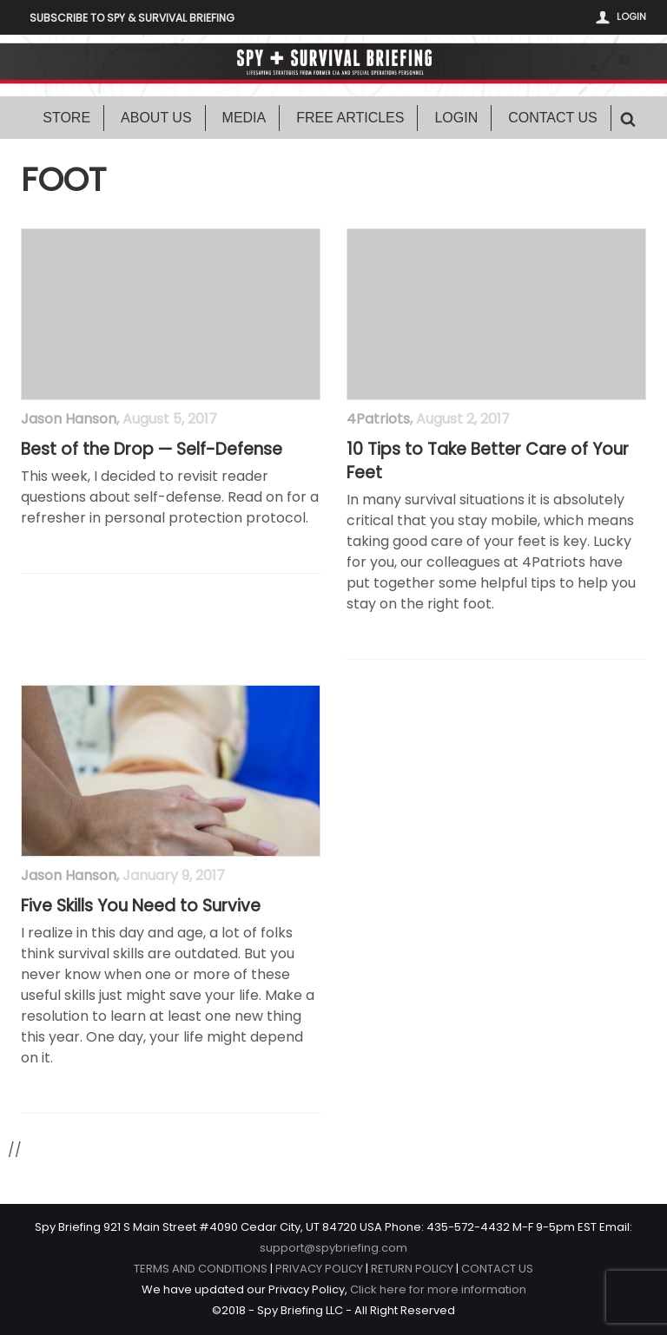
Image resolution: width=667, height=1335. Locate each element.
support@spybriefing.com (333, 1248)
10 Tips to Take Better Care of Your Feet (488, 461)
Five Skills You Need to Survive (141, 906)
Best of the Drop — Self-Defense (151, 449)
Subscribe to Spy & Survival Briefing (132, 17)
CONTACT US (497, 1268)
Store (66, 117)
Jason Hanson (68, 419)
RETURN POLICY (412, 1268)
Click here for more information (438, 1289)
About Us (156, 117)
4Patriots (378, 419)
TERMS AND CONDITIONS (200, 1268)
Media (244, 117)
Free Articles (350, 117)
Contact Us (553, 117)
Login (631, 16)
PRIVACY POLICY (319, 1268)
